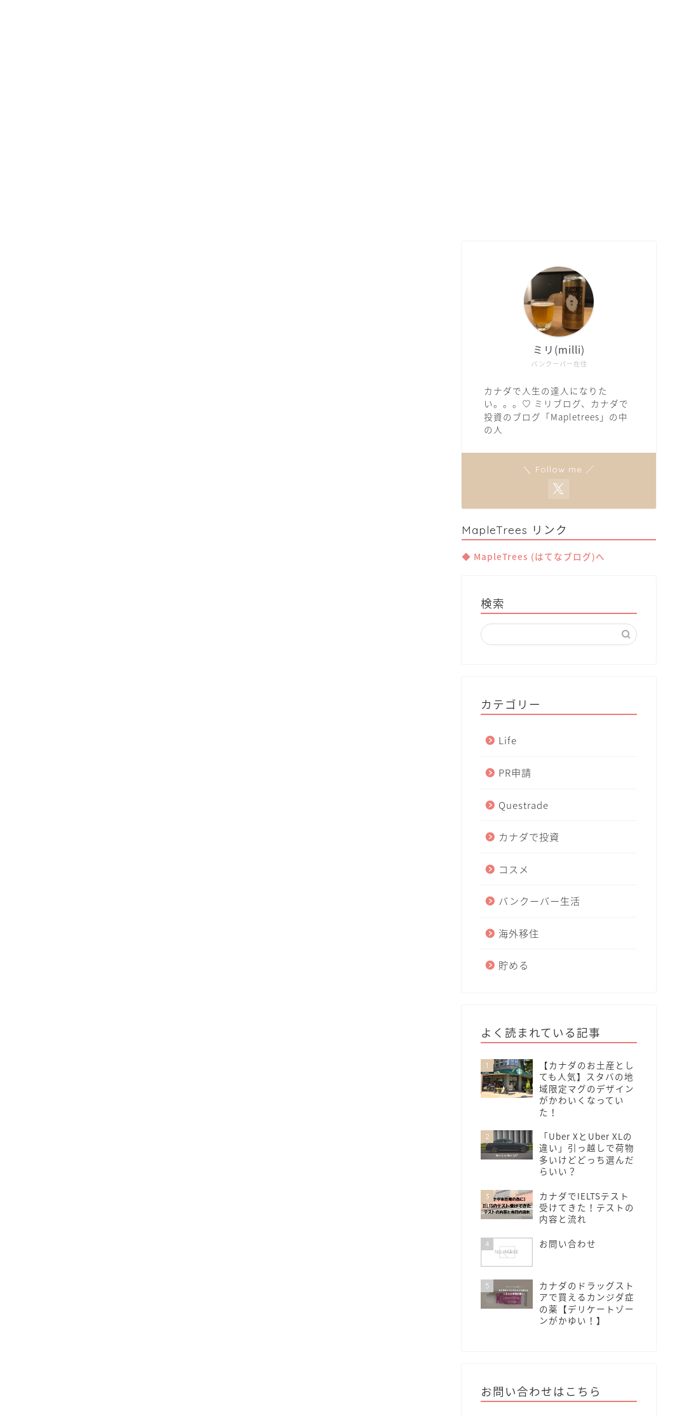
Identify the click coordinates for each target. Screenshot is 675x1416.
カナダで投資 (528, 836)
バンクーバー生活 (539, 900)
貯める (513, 965)
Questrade (523, 805)
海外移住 (518, 933)
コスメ (513, 869)
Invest (396, 208)
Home (210, 208)
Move (337, 208)
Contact (460, 208)
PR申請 (514, 772)
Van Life (274, 208)
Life (507, 740)
